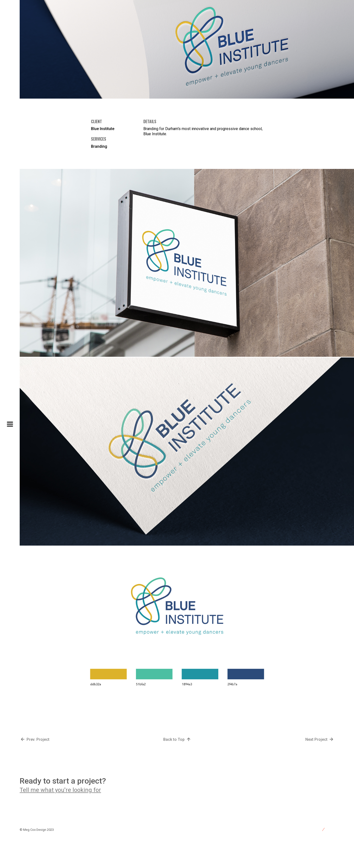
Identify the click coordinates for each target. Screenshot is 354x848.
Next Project (319, 739)
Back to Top (177, 739)
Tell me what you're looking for (60, 790)
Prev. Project (34, 739)
